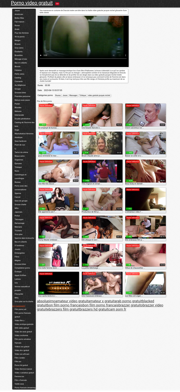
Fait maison (19, 22)
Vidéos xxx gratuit (22, 347)
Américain (19, 14)
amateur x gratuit (101, 301)
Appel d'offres (20, 275)
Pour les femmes (22, 33)
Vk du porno (20, 37)
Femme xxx (19, 376)
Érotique (18, 272)
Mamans (18, 227)
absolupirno (46, 301)
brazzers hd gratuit (94, 309)
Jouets (17, 249)
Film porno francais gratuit (23, 315)
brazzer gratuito (130, 305)
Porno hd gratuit (21, 365)
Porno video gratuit (32, 3)
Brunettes (19, 55)
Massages (73, 95)
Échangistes (20, 253)
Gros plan (19, 234)
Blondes (18, 107)
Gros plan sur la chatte (24, 301)
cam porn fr (117, 309)
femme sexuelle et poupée (22, 288)
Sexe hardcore (20, 141)
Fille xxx (18, 361)
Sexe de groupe (21, 201)
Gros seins (19, 48)
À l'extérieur (19, 245)
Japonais (18, 212)
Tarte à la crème (21, 152)
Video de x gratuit (22, 350)
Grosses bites (20, 93)
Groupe (18, 89)
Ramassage (19, 223)
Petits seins (19, 74)
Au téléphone (20, 85)
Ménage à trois (21, 59)
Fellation (18, 70)
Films (17, 257)
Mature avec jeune (22, 100)
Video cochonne (21, 335)
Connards (19, 81)
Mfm (16, 208)
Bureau (17, 182)
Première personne (22, 96)
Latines (18, 279)
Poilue (17, 216)
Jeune (17, 10)
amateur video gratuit (71, 301)
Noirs (17, 171)
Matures (18, 111)
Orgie (17, 130)
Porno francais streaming (25, 388)
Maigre (17, 40)
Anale (17, 29)
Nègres (18, 260)
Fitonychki (19, 294)
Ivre (16, 283)
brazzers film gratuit (64, 309)
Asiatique (18, 137)
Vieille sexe (19, 384)
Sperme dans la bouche (24, 238)
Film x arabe (20, 358)
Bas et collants (21, 63)
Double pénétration (22, 119)
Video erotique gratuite (24, 324)
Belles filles (19, 18)
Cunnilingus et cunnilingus (20, 177)
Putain (17, 104)
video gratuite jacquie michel (99, 95)
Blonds (17, 66)
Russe (17, 25)
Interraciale (19, 115)
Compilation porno (22, 268)
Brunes (17, 44)
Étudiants (18, 51)
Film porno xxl (20, 309)
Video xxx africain (22, 354)
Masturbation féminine (24, 134)
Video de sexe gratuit (23, 332)
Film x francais (21, 380)
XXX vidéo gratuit (22, 328)
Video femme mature (23, 369)
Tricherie (18, 231)
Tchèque (18, 167)
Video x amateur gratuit (24, 373)
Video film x (19, 320)
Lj (15, 148)
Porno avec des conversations (21, 188)
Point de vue (20, 145)
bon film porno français (65, 305)
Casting (18, 78)
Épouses (18, 163)
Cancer (17, 197)
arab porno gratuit (128, 301)
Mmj (16, 298)
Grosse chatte (20, 204)
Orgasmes (19, 160)
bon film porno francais (100, 305)
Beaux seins (20, 156)
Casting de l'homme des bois (25, 124)
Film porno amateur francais (23, 341)
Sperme (18, 193)
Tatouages (19, 219)
